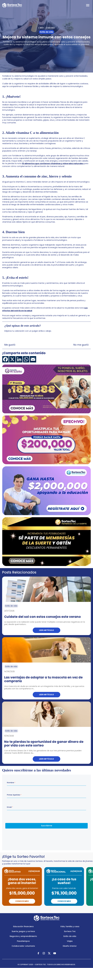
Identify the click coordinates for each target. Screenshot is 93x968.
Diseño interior (70, 946)
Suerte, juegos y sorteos (23, 931)
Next (62, 909)
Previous (33, 909)
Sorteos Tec (70, 931)
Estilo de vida (69, 936)
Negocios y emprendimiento (23, 936)
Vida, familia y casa (69, 926)
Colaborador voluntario (23, 946)
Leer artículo (46, 630)
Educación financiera (23, 926)
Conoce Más (22, 901)
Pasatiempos (23, 941)
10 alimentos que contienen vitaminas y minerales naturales (52, 163)
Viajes (70, 941)
